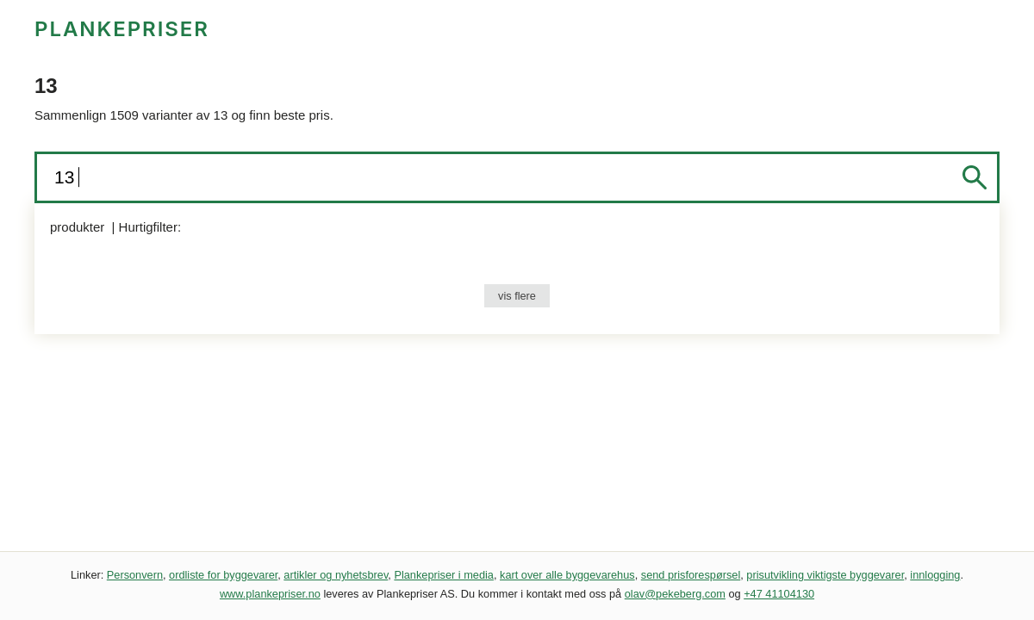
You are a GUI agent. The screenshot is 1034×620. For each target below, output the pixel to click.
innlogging (935, 574)
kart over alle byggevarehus (567, 574)
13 (66, 177)
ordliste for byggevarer (223, 574)
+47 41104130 (779, 593)
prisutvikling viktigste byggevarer (825, 574)
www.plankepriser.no (270, 593)
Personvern (135, 574)
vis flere (517, 295)
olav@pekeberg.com (675, 593)
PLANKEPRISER (121, 28)
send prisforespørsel (691, 574)
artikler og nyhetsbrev (335, 574)
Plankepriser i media (444, 574)
